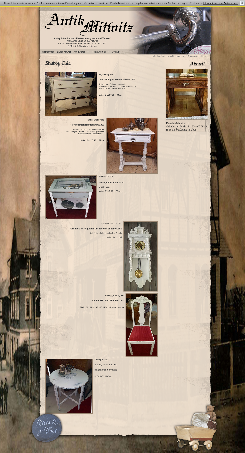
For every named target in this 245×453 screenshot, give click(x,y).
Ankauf (115, 51)
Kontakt (170, 56)
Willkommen (48, 51)
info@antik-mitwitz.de (86, 46)
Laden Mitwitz (64, 51)
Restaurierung (99, 51)
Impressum (181, 56)
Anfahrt (161, 56)
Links (154, 56)
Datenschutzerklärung (198, 56)
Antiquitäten (80, 51)
